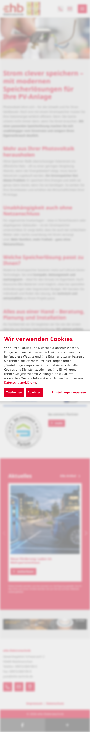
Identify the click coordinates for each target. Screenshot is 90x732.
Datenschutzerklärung (20, 382)
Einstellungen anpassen (69, 392)
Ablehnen (34, 392)
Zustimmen (14, 392)
